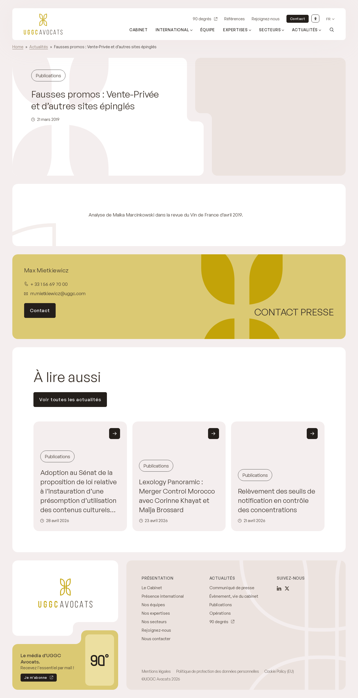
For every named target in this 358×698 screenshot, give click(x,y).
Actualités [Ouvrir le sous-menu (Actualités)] (305, 29)
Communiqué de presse (231, 587)
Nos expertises (156, 613)
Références (234, 18)
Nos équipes (153, 604)
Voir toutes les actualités (70, 399)
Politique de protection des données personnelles (217, 671)
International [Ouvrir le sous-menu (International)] (172, 29)
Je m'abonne (34, 678)
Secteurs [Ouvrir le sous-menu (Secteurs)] (270, 29)
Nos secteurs (154, 621)
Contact (297, 18)
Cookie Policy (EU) (279, 671)
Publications (220, 604)
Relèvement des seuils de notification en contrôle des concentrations (276, 500)
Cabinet (138, 29)
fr (328, 19)
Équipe (207, 29)
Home (17, 46)
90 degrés (202, 18)
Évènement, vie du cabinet (233, 596)
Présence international (163, 596)
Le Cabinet (152, 587)
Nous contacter (156, 638)
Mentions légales (156, 671)
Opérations (220, 613)
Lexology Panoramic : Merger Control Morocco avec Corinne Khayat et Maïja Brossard (177, 495)
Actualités (38, 46)
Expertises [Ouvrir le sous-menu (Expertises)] (235, 29)
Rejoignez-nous (266, 18)
